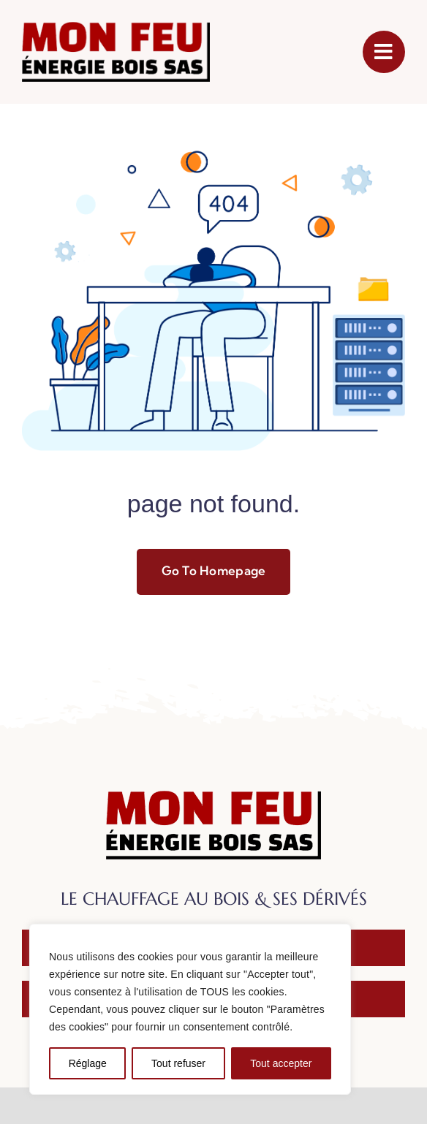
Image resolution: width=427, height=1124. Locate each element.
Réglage (88, 1063)
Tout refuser (178, 1063)
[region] (190, 1009)
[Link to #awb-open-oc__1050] (384, 52)
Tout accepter (280, 1063)
